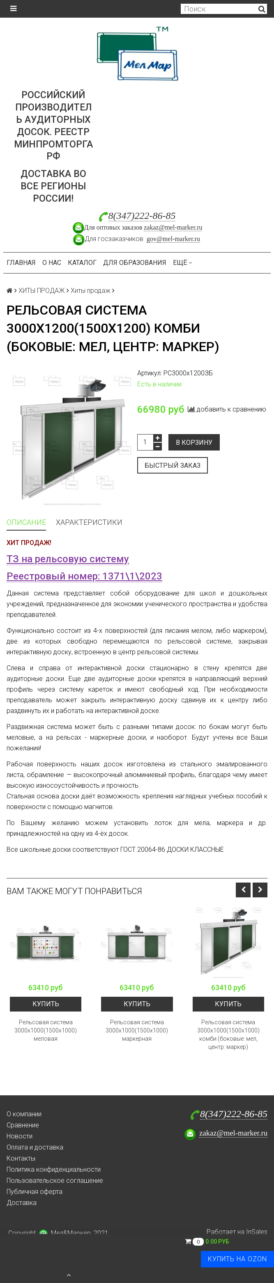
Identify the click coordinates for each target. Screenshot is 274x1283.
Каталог (82, 263)
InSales (256, 1232)
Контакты (21, 1158)
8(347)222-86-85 (142, 215)
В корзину (194, 442)
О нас (51, 263)
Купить (45, 1004)
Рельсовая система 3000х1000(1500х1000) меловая (45, 1030)
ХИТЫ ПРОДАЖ (41, 290)
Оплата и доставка (35, 1147)
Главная (21, 263)
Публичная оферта (34, 1192)
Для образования (134, 263)
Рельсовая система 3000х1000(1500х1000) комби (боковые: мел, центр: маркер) (228, 1034)
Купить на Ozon (237, 1259)
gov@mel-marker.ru (173, 238)
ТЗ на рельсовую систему (68, 559)
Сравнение (23, 1125)
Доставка (22, 1203)
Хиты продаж (91, 290)
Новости (19, 1136)
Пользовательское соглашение (55, 1180)
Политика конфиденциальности (54, 1169)
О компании (24, 1114)
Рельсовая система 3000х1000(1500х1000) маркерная (137, 1030)
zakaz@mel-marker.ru (173, 227)
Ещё (182, 263)
